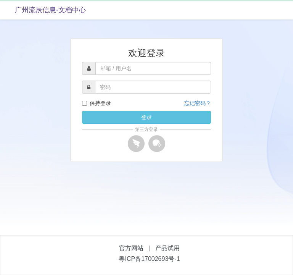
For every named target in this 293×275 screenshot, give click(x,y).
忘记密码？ (197, 103)
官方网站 (131, 248)
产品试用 (167, 248)
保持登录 (96, 103)
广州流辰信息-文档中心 (50, 10)
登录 (146, 117)
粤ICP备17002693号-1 (149, 259)
